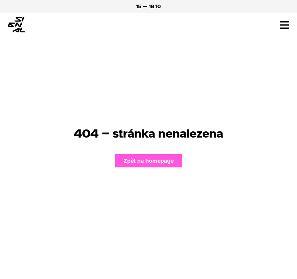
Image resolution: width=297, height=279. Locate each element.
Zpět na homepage (149, 160)
